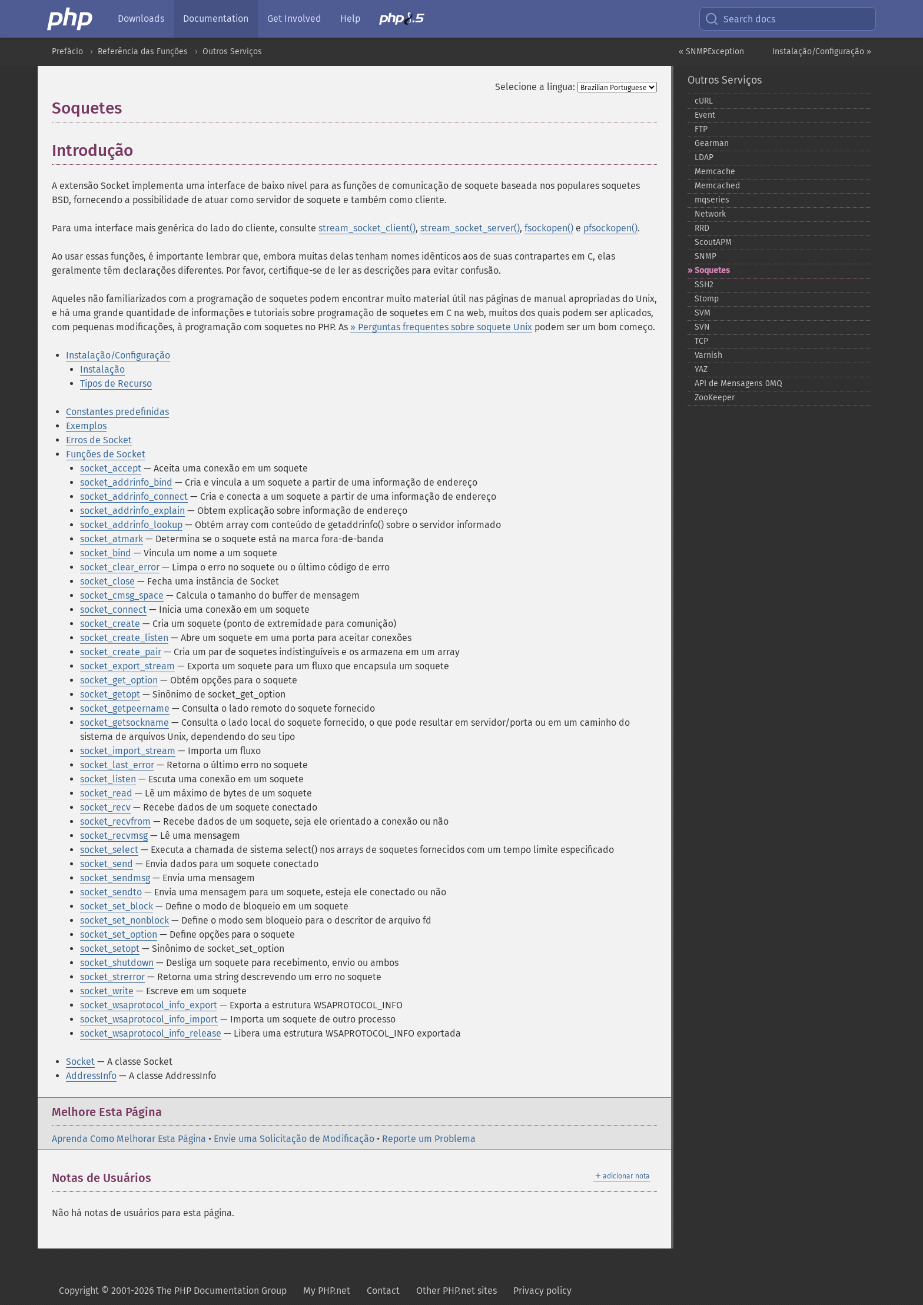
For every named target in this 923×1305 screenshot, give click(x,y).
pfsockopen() (610, 228)
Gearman (712, 143)
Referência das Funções (143, 52)
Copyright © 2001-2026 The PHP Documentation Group (173, 1290)
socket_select (109, 849)
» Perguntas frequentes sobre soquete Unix (441, 327)
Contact (383, 1290)
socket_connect (113, 609)
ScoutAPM (713, 242)
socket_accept (110, 468)
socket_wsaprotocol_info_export (148, 1005)
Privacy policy (542, 1290)
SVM (702, 313)
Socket (80, 1061)
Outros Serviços (232, 52)
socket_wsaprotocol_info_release (150, 1033)
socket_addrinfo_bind (126, 482)
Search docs (740, 19)
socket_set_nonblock (124, 920)
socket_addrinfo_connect (134, 496)
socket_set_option (118, 934)
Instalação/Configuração (118, 355)
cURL (704, 101)
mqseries (712, 200)
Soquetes (712, 270)
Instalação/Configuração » (821, 52)
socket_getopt (110, 694)
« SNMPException (711, 52)
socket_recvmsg (114, 835)
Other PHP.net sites (456, 1290)
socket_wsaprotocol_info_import (149, 1019)
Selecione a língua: (535, 86)
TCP (701, 341)
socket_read (106, 793)
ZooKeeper (715, 398)
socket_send (106, 863)
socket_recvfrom (115, 821)
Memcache (715, 172)
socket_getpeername (125, 708)
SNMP (705, 256)
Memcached (717, 186)
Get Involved (294, 18)
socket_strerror (112, 976)
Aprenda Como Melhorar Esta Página (129, 1138)
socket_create (110, 623)
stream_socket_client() (367, 228)
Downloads (141, 18)
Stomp (707, 299)
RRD (702, 228)
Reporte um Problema (429, 1138)
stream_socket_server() (470, 228)
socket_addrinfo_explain (132, 510)
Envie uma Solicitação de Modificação (294, 1138)
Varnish (708, 355)
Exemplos (86, 425)
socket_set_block (116, 906)
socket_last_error (117, 765)
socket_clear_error (120, 567)
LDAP (704, 157)
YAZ (701, 369)
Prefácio (67, 52)
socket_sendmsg (115, 878)
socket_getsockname (124, 722)
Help (350, 18)
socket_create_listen (124, 637)
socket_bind (105, 553)
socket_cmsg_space (122, 595)
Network (710, 214)
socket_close (107, 581)
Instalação (102, 369)
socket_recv (105, 807)
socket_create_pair (120, 652)
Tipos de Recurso (116, 383)
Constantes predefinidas (117, 411)
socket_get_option (119, 680)
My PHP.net (326, 1290)
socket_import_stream (127, 750)
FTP (701, 129)
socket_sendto (111, 892)
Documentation (215, 18)
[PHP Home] (70, 19)
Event (705, 115)
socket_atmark (111, 538)
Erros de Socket (99, 440)
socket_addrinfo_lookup (131, 524)
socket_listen (108, 779)
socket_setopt (110, 948)
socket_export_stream (127, 666)
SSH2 (704, 285)
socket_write (107, 991)
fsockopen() (548, 228)
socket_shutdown (117, 962)
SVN (702, 327)
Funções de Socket (105, 454)
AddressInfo (91, 1075)
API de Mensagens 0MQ (738, 383)
